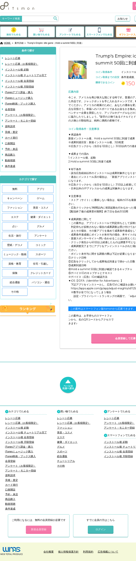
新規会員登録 (38, 529)
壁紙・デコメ (15, 245)
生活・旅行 (14, 235)
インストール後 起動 (17, 69)
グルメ (41, 226)
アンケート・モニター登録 (20, 120)
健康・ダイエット (40, 217)
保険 (14, 273)
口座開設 (10, 143)
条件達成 (10, 166)
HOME (5, 43)
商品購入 (10, 154)
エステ (15, 217)
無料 (14, 188)
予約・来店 (11, 149)
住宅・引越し (40, 263)
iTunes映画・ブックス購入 (20, 103)
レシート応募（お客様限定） (21, 63)
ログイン (100, 529)
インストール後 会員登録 (19, 80)
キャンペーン (15, 198)
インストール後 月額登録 (19, 86)
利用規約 (88, 551)
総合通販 (15, 282)
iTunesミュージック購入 (19, 97)
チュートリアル (66, 461)
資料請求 (10, 126)
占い (14, 226)
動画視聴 (10, 160)
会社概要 (48, 551)
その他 (15, 291)
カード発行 (11, 137)
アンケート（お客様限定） (20, 115)
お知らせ (122, 18)
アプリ (41, 188)
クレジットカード (40, 273)
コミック (41, 245)
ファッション (15, 207)
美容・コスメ (40, 207)
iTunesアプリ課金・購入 (19, 92)
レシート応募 (12, 58)
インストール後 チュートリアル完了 (26, 75)
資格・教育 (14, 263)
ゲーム (41, 198)
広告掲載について (108, 551)
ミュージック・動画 (14, 254)
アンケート (40, 235)
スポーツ (41, 254)
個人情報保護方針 (68, 551)
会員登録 (10, 109)
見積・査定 (11, 132)
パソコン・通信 (41, 282)
